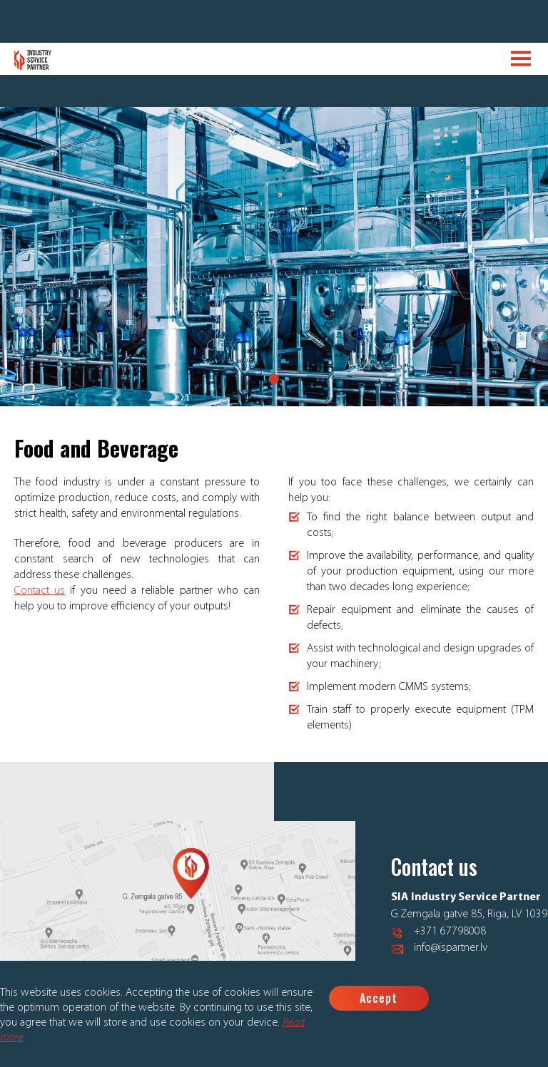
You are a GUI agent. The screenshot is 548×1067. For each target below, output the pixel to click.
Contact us (39, 591)
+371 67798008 (450, 931)
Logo (33, 60)
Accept (378, 997)
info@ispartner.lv (450, 948)
